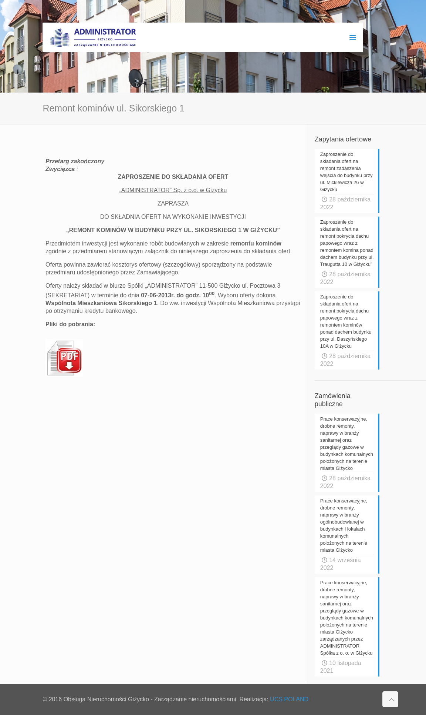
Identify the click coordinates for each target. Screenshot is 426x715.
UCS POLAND (289, 699)
